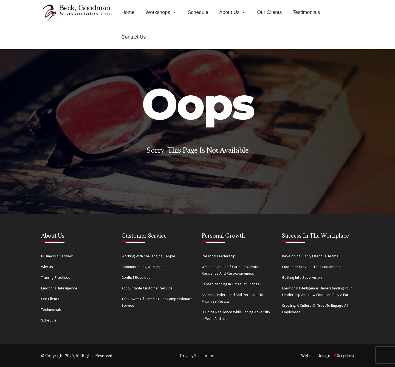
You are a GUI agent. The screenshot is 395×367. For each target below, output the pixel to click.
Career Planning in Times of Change (231, 283)
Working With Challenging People (148, 256)
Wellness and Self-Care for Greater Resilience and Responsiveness (231, 270)
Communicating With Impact (144, 266)
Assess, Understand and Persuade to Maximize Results (232, 298)
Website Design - (327, 355)
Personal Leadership (218, 256)
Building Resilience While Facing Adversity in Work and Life (236, 315)
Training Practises (55, 277)
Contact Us (134, 37)
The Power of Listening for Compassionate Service (157, 302)
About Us (232, 12)
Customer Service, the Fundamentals (312, 266)
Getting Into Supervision (302, 277)
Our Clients (269, 12)
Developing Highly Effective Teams (310, 256)
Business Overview (57, 256)
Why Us (47, 266)
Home (128, 12)
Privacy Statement (197, 355)
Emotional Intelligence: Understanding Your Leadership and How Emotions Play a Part (317, 291)
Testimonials (306, 12)
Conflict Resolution (137, 277)
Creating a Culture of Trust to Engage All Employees (315, 308)
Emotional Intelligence (59, 288)
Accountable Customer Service (147, 288)
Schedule (198, 12)
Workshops (161, 12)
